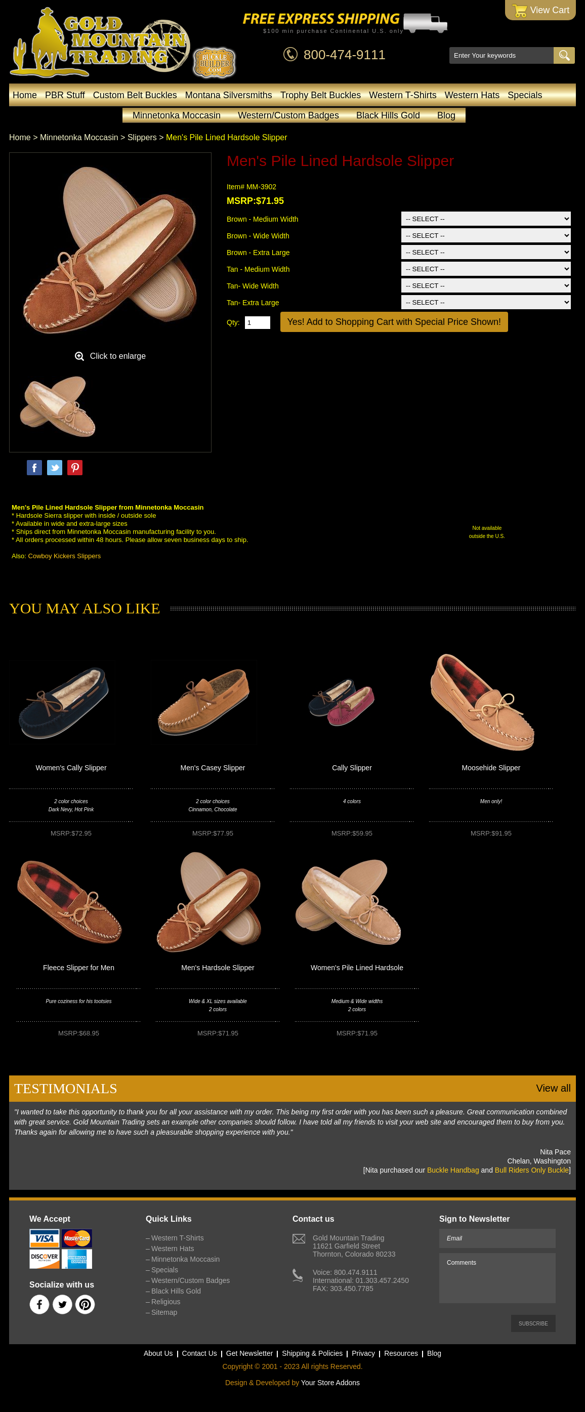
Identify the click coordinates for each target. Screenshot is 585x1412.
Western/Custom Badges (288, 115)
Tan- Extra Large (253, 303)
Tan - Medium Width (258, 269)
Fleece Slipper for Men (78, 968)
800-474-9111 (345, 54)
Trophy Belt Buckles (320, 95)
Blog (446, 115)
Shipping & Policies (312, 1353)
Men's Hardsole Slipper (217, 968)
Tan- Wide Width (253, 286)
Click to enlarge (118, 356)
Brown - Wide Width (258, 236)
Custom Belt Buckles (135, 95)
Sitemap (164, 1312)
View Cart (541, 11)
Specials (525, 95)
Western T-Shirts (402, 95)
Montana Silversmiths (228, 95)
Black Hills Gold (388, 115)
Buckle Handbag (453, 1170)
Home (25, 95)
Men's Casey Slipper (213, 768)
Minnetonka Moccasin (177, 115)
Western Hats (472, 95)
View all (553, 1088)
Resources (401, 1353)
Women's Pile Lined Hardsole (357, 968)
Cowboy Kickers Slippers (64, 556)
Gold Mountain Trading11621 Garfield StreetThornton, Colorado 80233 (354, 1246)
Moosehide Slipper (491, 768)
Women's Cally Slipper (70, 768)
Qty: (233, 322)
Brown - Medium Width (263, 219)
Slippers (142, 137)
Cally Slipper (352, 768)
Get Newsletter (249, 1353)
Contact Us (199, 1353)
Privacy (363, 1353)
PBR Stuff (65, 95)
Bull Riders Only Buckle (532, 1170)
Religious (166, 1302)
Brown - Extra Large (258, 252)
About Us (158, 1353)
